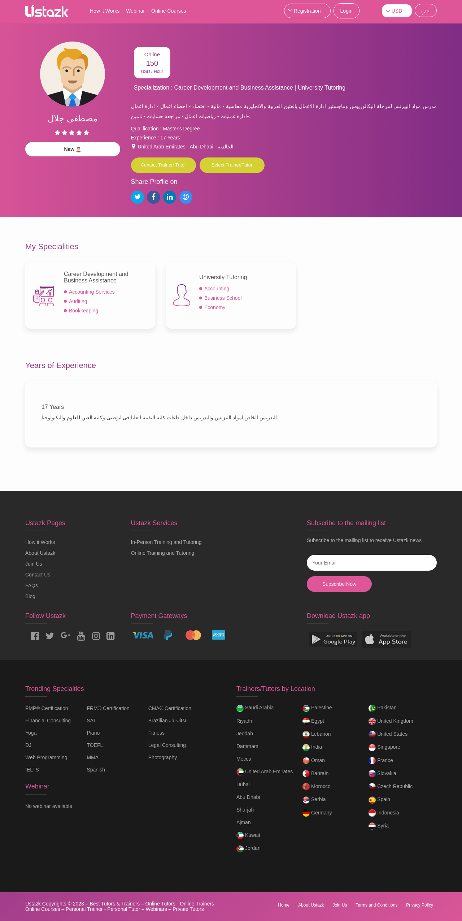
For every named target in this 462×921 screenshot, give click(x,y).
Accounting (216, 288)
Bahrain (315, 773)
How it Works (104, 11)
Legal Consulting (167, 745)
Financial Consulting (48, 720)
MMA (93, 757)
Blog (30, 596)
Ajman (243, 822)
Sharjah (245, 810)
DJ (28, 745)
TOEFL (95, 745)
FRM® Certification (108, 708)
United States (388, 734)
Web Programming (46, 757)
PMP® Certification (46, 708)
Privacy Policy (419, 905)
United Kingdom (391, 721)
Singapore (384, 747)
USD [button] (397, 11)
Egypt (313, 721)
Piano (93, 733)
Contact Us (37, 575)
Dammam (247, 746)
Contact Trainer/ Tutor (163, 165)
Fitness (156, 733)
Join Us (33, 564)
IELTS (32, 770)
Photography (162, 757)
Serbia (314, 800)
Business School (223, 298)
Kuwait (248, 835)
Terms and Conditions (376, 905)
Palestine (317, 708)
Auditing (78, 301)
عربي (425, 10)
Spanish (96, 770)
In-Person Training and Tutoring (166, 542)
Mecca (243, 759)
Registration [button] (307, 11)
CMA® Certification (169, 708)
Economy (214, 307)
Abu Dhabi (248, 797)
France (381, 760)
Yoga (30, 733)
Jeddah (244, 733)
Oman (313, 760)
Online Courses (168, 11)
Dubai (243, 784)
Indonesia (384, 813)
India (312, 747)
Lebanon (316, 734)
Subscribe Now (339, 584)
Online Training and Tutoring (163, 553)
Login (346, 11)
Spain (379, 800)
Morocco (316, 786)
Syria (379, 826)
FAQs (31, 585)
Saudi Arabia (255, 708)
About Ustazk (40, 553)
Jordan (248, 848)
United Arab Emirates (264, 771)
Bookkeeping (83, 311)
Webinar (135, 11)
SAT (91, 720)
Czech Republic (391, 786)
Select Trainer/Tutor (232, 165)
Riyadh (244, 721)
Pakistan (383, 708)
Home (283, 905)
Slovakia (382, 773)
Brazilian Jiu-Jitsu (168, 720)
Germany (317, 813)
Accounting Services (92, 292)
